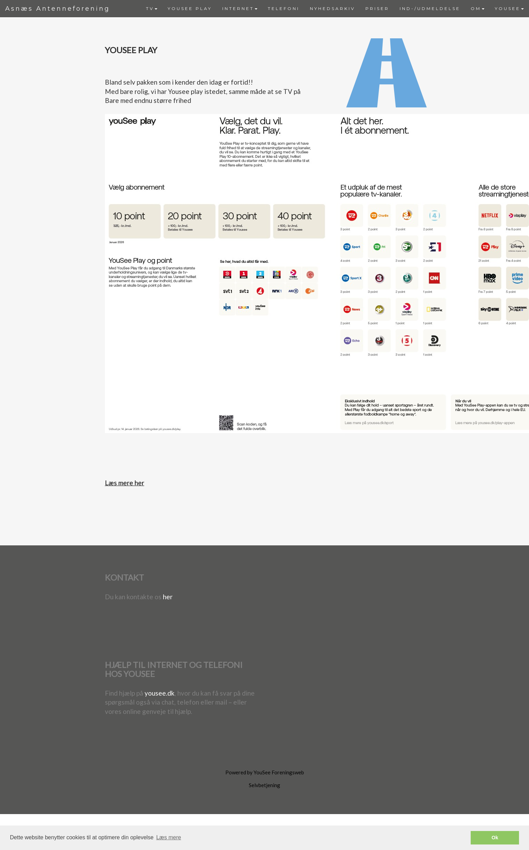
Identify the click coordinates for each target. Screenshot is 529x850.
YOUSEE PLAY (190, 8)
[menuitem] (152, 8)
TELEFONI (284, 8)
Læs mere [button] (168, 837)
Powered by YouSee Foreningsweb (264, 772)
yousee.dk (160, 693)
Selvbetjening (264, 785)
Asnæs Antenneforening (57, 8)
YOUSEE (509, 8)
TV (151, 8)
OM (477, 8)
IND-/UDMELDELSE (430, 8)
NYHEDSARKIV (332, 8)
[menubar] (335, 8)
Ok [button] (495, 837)
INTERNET (239, 8)
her (168, 597)
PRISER (377, 8)
